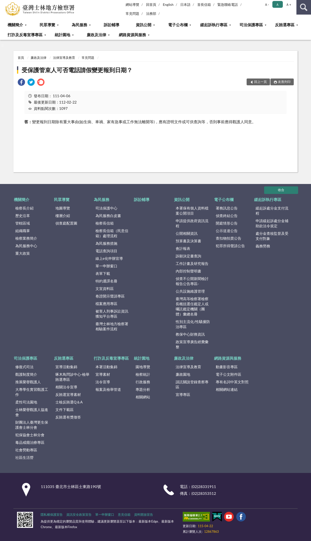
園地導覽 (143, 367)
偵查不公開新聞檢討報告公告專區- (192, 281)
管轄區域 (22, 223)
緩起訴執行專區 (213, 24)
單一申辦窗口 (106, 266)
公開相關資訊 (187, 233)
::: (4, 4)
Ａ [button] (277, 4)
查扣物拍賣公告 (228, 238)
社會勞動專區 (26, 450)
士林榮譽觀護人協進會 (31, 412)
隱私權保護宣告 (52, 514)
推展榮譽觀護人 (28, 382)
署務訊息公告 (227, 208)
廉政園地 (183, 374)
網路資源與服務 (132, 34)
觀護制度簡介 (26, 374)
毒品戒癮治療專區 (29, 442)
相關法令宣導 (66, 387)
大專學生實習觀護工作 (31, 392)
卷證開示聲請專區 (110, 296)
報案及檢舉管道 (108, 389)
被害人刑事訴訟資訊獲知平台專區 (111, 313)
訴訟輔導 (111, 24)
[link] (21, 83)
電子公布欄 (178, 24)
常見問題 (132, 13)
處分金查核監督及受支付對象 (272, 236)
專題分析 (143, 389)
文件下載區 (64, 409)
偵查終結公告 (227, 215)
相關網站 (143, 397)
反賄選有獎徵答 (68, 417)
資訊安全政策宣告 (79, 514)
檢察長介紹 (24, 208)
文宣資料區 (104, 288)
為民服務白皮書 (108, 215)
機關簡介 (15, 24)
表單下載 (102, 273)
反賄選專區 (284, 24)
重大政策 (22, 253)
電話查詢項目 (106, 251)
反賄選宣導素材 (68, 394)
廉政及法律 (96, 34)
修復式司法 (24, 367)
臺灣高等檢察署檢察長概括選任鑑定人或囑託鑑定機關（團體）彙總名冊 (192, 306)
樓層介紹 (62, 215)
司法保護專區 (251, 24)
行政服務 (143, 382)
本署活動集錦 (106, 367)
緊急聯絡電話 (227, 4)
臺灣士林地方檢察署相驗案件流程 (111, 326)
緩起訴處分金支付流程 (272, 210)
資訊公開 (143, 24)
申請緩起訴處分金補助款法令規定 (272, 223)
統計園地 (62, 34)
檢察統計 (143, 374)
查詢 (303, 7)
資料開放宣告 (143, 514)
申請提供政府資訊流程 (192, 223)
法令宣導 (102, 382)
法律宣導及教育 (64, 58)
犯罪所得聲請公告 (230, 246)
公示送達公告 (227, 230)
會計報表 (183, 248)
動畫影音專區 (227, 367)
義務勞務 (263, 246)
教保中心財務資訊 (190, 334)
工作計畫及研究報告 (192, 263)
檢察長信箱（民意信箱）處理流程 (111, 233)
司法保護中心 (106, 208)
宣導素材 (102, 374)
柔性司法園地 (26, 402)
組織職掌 (22, 230)
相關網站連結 (227, 389)
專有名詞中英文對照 (232, 382)
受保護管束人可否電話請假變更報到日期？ (77, 69)
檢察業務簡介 (26, 238)
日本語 (185, 4)
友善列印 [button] (284, 82)
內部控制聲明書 (188, 271)
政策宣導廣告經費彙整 (192, 344)
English (168, 4)
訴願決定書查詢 (188, 256)
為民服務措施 (106, 243)
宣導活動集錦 (66, 367)
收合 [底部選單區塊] (281, 190)
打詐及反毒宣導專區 (25, 34)
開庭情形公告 (227, 223)
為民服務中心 (26, 246)
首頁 (21, 58)
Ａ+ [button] (288, 4)
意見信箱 (124, 514)
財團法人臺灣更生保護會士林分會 (31, 424)
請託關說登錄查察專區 (192, 384)
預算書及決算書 (188, 241)
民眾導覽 (47, 24)
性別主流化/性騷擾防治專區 (193, 324)
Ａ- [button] (266, 4)
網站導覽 (132, 4)
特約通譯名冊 (106, 281)
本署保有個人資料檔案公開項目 (192, 210)
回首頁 (151, 4)
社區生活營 (24, 457)
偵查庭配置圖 (66, 223)
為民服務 (79, 24)
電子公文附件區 (228, 374)
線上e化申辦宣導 (109, 258)
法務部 (151, 13)
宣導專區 (183, 394)
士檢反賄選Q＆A (69, 402)
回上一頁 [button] (260, 82)
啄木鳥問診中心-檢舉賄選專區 (72, 377)
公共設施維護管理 (190, 291)
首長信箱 (204, 4)
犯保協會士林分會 (29, 435)
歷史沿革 (22, 215)
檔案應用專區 (106, 303)
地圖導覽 (62, 208)
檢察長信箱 (104, 223)
